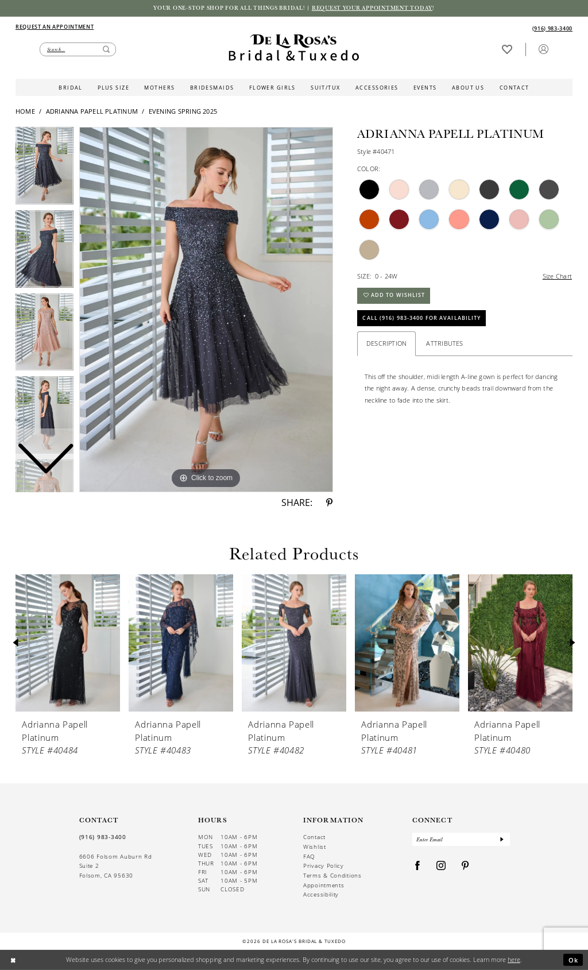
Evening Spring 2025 (183, 111)
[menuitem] (154, 27)
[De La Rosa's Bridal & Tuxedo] (294, 47)
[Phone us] (552, 28)
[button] (543, 48)
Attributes (444, 345)
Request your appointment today (373, 7)
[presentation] (68, 643)
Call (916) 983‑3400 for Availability (422, 319)
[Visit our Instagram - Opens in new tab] (441, 866)
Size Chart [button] (557, 276)
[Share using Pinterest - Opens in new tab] (329, 502)
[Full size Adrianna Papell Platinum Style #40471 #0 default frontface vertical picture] (206, 309)
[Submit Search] (106, 49)
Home (25, 111)
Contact (314, 837)
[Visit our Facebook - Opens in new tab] (417, 866)
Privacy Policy (323, 866)
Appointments (323, 885)
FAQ (309, 856)
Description (386, 345)
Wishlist (314, 847)
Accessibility (321, 895)
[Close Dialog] (13, 960)
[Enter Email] (461, 840)
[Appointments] (54, 26)
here (514, 959)
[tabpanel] (206, 309)
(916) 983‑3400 (102, 837)
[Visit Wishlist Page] (507, 48)
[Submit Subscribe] (502, 840)
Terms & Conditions (332, 875)
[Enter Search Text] (78, 49)
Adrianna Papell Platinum (92, 111)
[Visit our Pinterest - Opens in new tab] (465, 866)
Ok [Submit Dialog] (573, 959)
